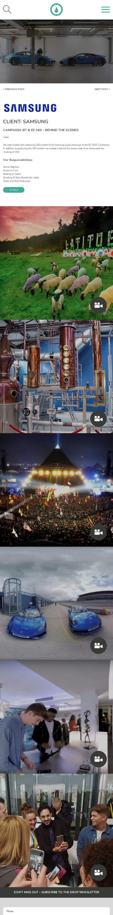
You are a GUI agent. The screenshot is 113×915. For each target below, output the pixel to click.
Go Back (13, 189)
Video (6, 137)
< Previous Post (13, 89)
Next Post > (102, 89)
